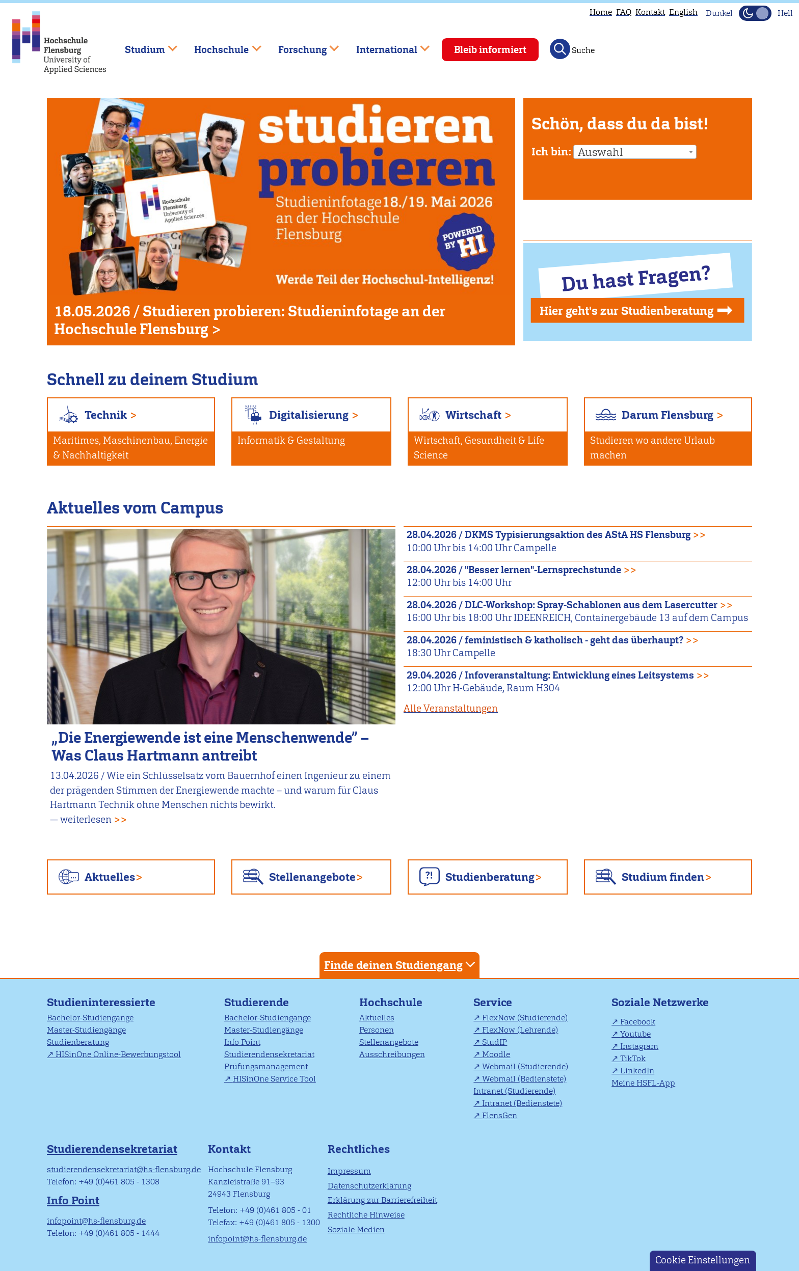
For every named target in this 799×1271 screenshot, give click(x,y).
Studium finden (663, 877)
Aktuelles (110, 877)
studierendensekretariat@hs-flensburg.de (124, 1169)
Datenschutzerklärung (369, 1185)
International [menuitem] (385, 45)
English (683, 12)
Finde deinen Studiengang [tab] (401, 964)
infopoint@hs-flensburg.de (96, 1220)
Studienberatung (490, 877)
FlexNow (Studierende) (525, 1017)
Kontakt (650, 12)
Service (492, 1002)
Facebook (637, 1021)
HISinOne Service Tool (274, 1078)
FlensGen (499, 1115)
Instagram (639, 1046)
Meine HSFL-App (643, 1082)
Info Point (242, 1042)
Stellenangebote (312, 877)
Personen (376, 1029)
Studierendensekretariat (269, 1054)
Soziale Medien (356, 1229)
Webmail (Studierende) (525, 1066)
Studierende (256, 1002)
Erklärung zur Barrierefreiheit (382, 1200)
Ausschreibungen (392, 1054)
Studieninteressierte (101, 1002)
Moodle (496, 1054)
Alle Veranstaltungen (451, 708)
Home (601, 12)
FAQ (623, 12)
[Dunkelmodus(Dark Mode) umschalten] (755, 13)
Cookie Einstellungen (702, 1260)
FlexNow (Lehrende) (520, 1029)
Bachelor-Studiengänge (90, 1017)
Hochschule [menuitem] (220, 45)
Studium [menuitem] (143, 45)
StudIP (494, 1042)
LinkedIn (637, 1070)
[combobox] (635, 152)
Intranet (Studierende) (514, 1091)
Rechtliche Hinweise (366, 1214)
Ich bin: (551, 151)
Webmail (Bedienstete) (524, 1078)
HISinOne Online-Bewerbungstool (118, 1054)
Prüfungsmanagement (266, 1066)
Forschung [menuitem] (301, 45)
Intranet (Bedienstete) (522, 1103)
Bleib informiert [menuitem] (490, 49)
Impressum (349, 1171)
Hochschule (390, 1002)
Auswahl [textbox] (600, 152)
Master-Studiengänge (86, 1029)
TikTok (633, 1058)
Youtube (635, 1034)
